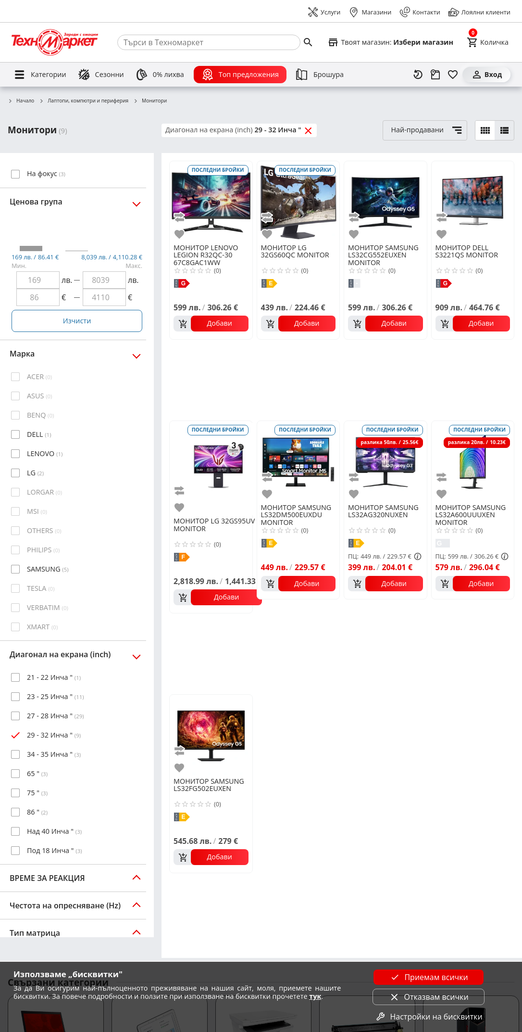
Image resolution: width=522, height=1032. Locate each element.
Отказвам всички (429, 997)
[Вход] (486, 74)
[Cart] (487, 42)
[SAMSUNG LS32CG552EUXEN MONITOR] (385, 201)
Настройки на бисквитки (429, 1016)
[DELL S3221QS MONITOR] (473, 201)
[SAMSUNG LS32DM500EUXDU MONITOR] (298, 461)
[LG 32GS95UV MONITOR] (218, 468)
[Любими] (452, 74)
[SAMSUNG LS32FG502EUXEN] (211, 735)
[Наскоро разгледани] (418, 74)
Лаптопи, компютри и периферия (83, 101)
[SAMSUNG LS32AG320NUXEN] (385, 461)
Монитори (150, 101)
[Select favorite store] (390, 42)
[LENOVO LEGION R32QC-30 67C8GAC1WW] (211, 201)
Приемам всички (428, 977)
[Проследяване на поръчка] (435, 74)
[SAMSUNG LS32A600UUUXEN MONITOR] (473, 461)
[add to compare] (181, 217)
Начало (21, 101)
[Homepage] (55, 42)
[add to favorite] (181, 234)
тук (315, 996)
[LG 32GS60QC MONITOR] (298, 201)
